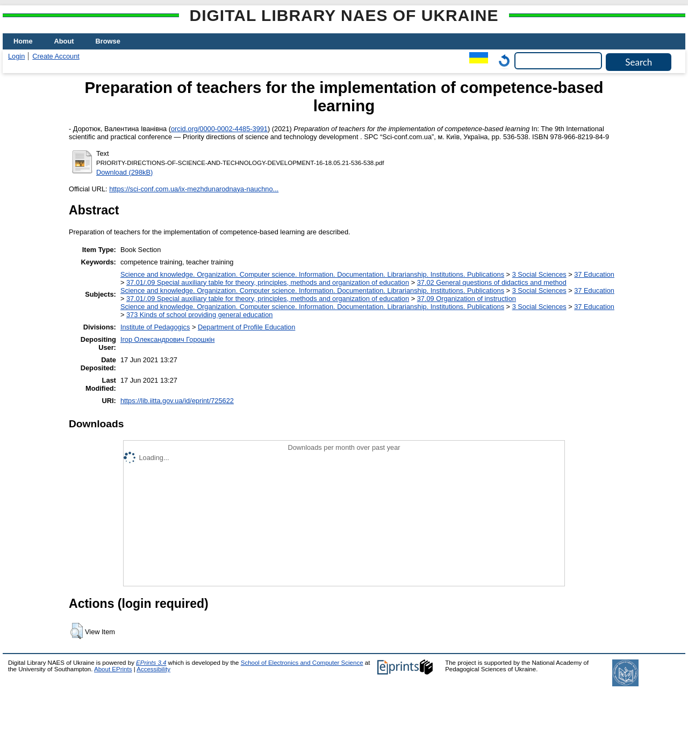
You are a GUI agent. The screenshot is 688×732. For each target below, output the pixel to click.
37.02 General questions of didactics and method (492, 282)
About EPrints (113, 669)
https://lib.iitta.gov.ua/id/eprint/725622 (177, 401)
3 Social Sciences (539, 274)
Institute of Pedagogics (155, 327)
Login (16, 56)
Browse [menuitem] (108, 41)
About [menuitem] (64, 41)
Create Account (56, 56)
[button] (76, 631)
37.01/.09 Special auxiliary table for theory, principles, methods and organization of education (267, 282)
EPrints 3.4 (151, 662)
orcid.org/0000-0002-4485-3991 (219, 129)
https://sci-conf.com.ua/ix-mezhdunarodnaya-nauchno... (193, 189)
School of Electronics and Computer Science (302, 662)
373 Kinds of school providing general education (199, 315)
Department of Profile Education (246, 327)
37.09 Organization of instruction (466, 299)
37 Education (594, 274)
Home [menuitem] (23, 41)
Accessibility (153, 669)
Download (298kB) (124, 172)
